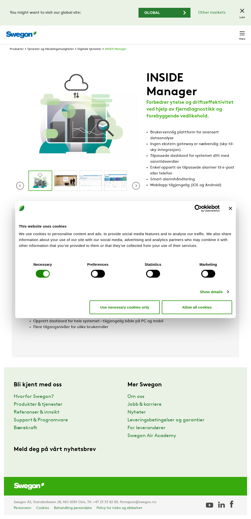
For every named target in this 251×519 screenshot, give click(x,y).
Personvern (22, 508)
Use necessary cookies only (124, 307)
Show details (211, 292)
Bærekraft (25, 428)
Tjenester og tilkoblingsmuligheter (50, 49)
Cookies (42, 508)
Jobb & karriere (144, 404)
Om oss (135, 396)
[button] (136, 186)
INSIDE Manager (116, 49)
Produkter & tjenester (38, 404)
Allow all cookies (197, 307)
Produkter (17, 49)
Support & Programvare (41, 420)
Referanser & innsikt (36, 412)
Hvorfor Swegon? (34, 396)
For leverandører (146, 428)
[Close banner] (230, 208)
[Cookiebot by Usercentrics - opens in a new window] (198, 208)
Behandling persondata (73, 508)
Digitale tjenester (89, 49)
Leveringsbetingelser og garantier (165, 420)
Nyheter (136, 412)
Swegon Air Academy (151, 435)
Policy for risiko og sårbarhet (119, 508)
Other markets (212, 13)
